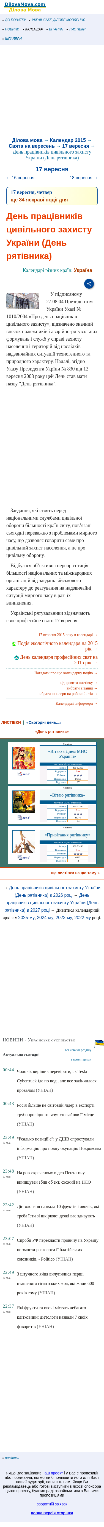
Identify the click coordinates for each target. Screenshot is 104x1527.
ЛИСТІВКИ (76, 29)
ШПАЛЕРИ (12, 39)
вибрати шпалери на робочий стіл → (68, 694)
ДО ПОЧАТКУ (14, 20)
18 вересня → (84, 177)
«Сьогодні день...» (44, 722)
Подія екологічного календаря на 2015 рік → (55, 646)
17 (78, 782)
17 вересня (75, 146)
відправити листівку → (79, 683)
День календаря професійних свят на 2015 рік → (56, 659)
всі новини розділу (78, 1050)
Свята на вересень (32, 146)
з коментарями (81, 1059)
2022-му (82, 917)
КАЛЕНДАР (33, 29)
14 (78, 821)
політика (11, 1458)
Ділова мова (27, 140)
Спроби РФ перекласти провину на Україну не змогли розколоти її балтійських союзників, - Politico (57, 1249)
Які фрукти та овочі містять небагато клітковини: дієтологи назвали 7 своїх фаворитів (52, 1317)
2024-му (45, 917)
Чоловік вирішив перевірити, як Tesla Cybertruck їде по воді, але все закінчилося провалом (57, 1081)
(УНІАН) (44, 1090)
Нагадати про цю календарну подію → (66, 673)
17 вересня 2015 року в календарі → (68, 635)
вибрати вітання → (82, 688)
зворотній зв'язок (52, 1504)
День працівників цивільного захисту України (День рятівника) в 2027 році (51, 902)
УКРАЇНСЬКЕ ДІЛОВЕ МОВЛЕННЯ (57, 20)
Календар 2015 (68, 140)
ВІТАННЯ (55, 29)
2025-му (26, 917)
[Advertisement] (51, 91)
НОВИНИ (11, 29)
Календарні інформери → (77, 703)
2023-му (64, 917)
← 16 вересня (20, 177)
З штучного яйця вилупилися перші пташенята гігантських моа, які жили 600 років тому (55, 1283)
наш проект (52, 1473)
